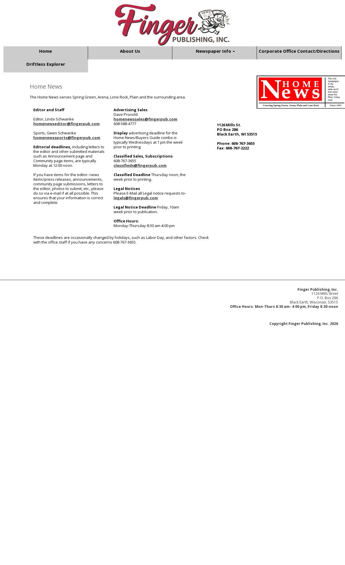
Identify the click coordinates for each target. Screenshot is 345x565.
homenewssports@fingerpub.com (66, 137)
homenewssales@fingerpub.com (145, 119)
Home (45, 51)
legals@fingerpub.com (136, 197)
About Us (130, 51)
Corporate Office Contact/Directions (299, 51)
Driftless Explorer (45, 64)
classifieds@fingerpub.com (140, 165)
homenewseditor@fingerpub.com (66, 123)
